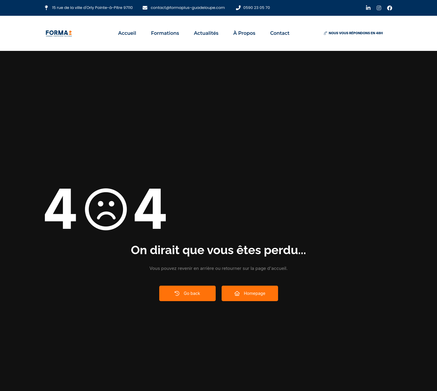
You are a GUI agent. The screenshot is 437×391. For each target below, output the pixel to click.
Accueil (127, 33)
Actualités (206, 33)
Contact (280, 33)
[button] (353, 33)
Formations (165, 33)
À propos (244, 33)
